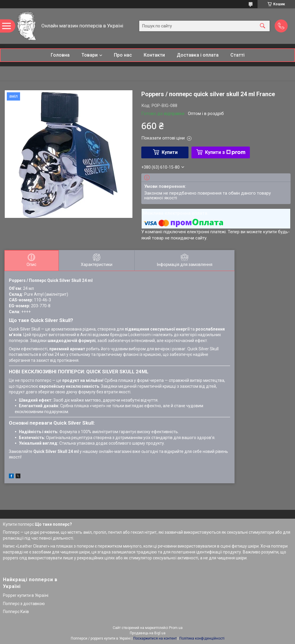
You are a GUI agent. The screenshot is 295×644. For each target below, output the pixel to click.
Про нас (123, 55)
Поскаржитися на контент (155, 638)
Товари (89, 55)
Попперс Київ (16, 611)
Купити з (225, 152)
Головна (60, 55)
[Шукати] (262, 26)
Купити (170, 152)
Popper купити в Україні (25, 595)
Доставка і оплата (198, 55)
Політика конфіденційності (201, 638)
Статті (237, 55)
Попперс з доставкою (24, 603)
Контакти (154, 55)
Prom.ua (176, 628)
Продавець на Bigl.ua (147, 633)
